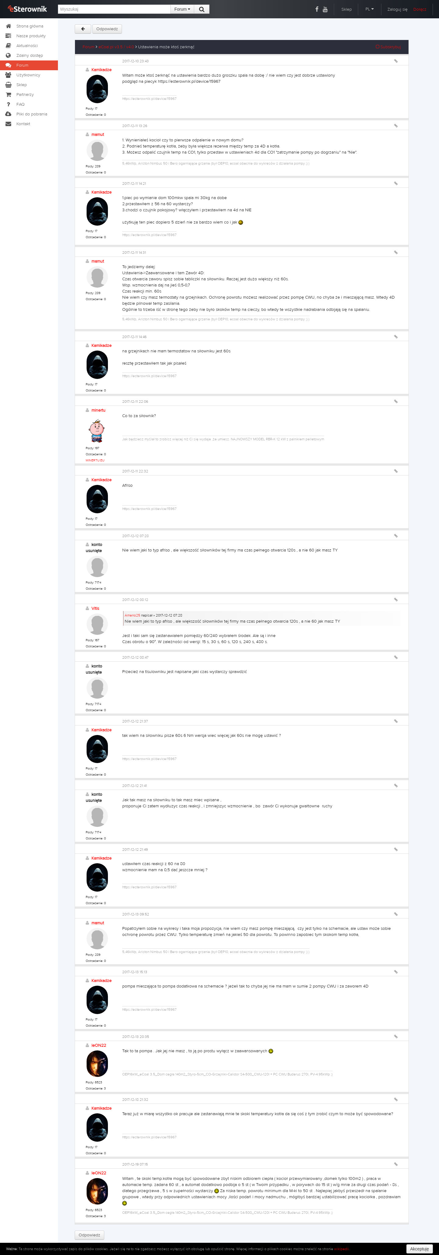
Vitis (95, 608)
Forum (182, 9)
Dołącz (420, 9)
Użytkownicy (22, 75)
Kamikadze (101, 70)
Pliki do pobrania (26, 114)
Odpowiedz (107, 29)
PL (370, 9)
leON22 (98, 1045)
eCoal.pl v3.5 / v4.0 (116, 47)
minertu (98, 410)
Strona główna (24, 26)
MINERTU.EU (95, 460)
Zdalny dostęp (24, 55)
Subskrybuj (388, 47)
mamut (97, 134)
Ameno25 (132, 615)
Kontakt (17, 124)
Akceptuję (419, 1248)
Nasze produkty (25, 36)
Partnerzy (19, 94)
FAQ (15, 104)
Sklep (346, 9)
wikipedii (341, 1248)
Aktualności (21, 46)
